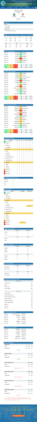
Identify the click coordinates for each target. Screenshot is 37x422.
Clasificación (10, 7)
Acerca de (23, 419)
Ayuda (9, 419)
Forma (21, 7)
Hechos (16, 7)
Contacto (27, 419)
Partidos (3, 7)
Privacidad (13, 419)
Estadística (27, 7)
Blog (33, 7)
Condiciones (18, 419)
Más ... (32, 101)
